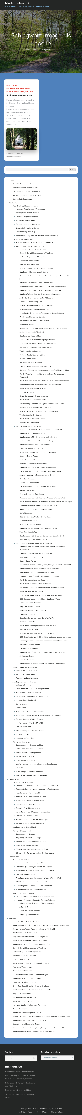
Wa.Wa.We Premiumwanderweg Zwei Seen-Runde (40, 471)
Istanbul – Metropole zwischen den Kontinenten (35, 896)
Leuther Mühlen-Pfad (28, 521)
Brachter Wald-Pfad (27, 490)
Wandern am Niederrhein (23, 239)
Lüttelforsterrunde (26, 392)
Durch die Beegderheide (26, 874)
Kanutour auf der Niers (25, 738)
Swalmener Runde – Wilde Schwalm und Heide (35, 870)
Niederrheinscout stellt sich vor (25, 188)
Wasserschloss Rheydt (28, 648)
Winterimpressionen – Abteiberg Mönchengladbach (37, 764)
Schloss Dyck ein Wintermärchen (29, 719)
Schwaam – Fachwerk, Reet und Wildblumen (37, 343)
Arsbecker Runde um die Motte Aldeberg (36, 298)
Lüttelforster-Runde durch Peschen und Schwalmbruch (41, 313)
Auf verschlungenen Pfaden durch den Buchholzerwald (41, 587)
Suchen (72, 170)
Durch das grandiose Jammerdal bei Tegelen (34, 866)
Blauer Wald (21, 708)
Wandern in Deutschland (23, 782)
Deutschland (12, 85)
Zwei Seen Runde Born (28, 532)
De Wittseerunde (26, 513)
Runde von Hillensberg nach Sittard (33, 272)
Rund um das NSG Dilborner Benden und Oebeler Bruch (41, 536)
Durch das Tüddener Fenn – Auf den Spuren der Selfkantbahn (44, 381)
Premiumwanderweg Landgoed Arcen (31, 889)
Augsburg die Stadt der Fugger (28, 838)
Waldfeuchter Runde (27, 359)
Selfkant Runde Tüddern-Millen (32, 355)
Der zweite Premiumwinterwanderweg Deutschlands (37, 789)
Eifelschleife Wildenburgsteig (28, 808)
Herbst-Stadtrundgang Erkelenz (29, 752)
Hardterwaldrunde (27, 622)
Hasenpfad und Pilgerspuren (31, 557)
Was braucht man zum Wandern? (26, 191)
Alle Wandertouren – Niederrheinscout (28, 195)
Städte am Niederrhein (22, 742)
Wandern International (22, 860)
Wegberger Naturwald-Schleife (32, 317)
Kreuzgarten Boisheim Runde (28, 213)
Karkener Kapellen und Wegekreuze (30, 209)
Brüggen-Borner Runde (28, 456)
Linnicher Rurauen (26, 660)
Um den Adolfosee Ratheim (30, 362)
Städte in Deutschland (22, 831)
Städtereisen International (23, 893)
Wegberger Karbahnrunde (30, 351)
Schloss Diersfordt (23, 727)
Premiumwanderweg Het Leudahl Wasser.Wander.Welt (38, 878)
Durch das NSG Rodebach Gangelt (33, 388)
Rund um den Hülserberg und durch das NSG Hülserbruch (42, 652)
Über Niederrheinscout (22, 184)
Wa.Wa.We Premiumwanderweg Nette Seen (37, 486)
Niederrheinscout (17, 3)
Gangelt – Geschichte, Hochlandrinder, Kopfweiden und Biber (44, 370)
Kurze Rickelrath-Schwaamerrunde (33, 396)
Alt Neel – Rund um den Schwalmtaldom (35, 509)
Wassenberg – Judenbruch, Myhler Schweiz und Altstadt (42, 403)
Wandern (29, 92)
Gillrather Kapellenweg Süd (27, 216)
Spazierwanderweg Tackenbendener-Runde (37, 475)
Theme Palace (57, 1112)
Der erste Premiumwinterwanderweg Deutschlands (37, 785)
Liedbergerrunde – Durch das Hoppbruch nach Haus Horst (43, 641)
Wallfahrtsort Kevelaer (25, 756)
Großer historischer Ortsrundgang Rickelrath (37, 340)
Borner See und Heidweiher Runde (33, 464)
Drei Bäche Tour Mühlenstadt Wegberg (35, 407)
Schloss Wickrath (26, 656)
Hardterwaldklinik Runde (29, 644)
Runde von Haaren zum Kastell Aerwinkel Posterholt (40, 290)
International (14, 857)
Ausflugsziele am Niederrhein (24, 682)
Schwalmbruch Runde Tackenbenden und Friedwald (40, 429)
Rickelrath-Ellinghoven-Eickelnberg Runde (36, 305)
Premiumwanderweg (15, 92)
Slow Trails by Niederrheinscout (25, 206)
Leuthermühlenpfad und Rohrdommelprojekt (37, 441)
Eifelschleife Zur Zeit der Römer (28, 804)
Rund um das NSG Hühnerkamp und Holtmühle (38, 437)
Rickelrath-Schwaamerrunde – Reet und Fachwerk (39, 411)
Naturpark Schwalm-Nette (18, 89)
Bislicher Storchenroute (28, 629)
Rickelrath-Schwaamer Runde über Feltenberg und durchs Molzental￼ (41, 1016)
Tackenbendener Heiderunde (31, 460)
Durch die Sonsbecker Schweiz (31, 591)
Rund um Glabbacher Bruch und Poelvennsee (37, 467)
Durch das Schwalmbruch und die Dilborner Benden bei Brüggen (45, 502)
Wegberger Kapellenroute (26, 670)
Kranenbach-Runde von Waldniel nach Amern (38, 505)
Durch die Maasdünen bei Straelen (33, 580)
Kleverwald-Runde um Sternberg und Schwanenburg (41, 595)
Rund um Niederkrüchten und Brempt (34, 445)
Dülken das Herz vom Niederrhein (29, 749)
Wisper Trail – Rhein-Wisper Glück (30, 823)
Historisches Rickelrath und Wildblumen (35, 347)
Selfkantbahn (21, 704)
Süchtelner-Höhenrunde (19, 95)
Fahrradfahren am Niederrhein (25, 667)
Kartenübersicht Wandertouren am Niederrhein (35, 242)
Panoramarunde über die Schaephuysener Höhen (39, 576)
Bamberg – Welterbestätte (27, 845)
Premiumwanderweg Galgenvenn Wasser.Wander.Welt (42, 498)
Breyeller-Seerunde (27, 479)
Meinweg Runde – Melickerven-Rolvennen (36, 268)
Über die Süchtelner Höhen (30, 524)
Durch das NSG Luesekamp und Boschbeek (33, 863)
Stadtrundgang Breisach (26, 834)
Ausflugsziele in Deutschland (24, 827)
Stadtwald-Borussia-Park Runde (32, 610)
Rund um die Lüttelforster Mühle (32, 433)
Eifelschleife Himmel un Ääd (27, 816)
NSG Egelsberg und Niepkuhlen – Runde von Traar (39, 599)
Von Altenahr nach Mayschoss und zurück (33, 812)
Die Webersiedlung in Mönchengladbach (32, 689)
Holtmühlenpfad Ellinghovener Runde (34, 309)
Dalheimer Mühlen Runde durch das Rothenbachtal (40, 384)
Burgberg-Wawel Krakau (29, 914)
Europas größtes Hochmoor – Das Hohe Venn (34, 886)
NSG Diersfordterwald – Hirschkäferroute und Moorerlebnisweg (45, 637)
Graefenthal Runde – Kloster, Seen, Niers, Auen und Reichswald (45, 565)
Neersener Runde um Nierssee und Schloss (36, 572)
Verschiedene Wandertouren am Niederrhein (34, 543)
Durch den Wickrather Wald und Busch (35, 584)
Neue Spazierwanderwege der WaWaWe (36, 618)
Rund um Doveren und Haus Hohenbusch (36, 283)
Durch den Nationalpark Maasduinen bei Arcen (38, 625)
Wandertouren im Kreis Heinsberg (30, 246)
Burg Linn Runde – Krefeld (29, 606)
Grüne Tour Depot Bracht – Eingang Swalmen (37, 452)
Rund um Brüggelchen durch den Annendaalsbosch (40, 294)
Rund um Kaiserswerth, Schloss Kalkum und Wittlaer (40, 568)
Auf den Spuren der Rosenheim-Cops (31, 797)
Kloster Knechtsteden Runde (30, 603)
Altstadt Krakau (25, 907)
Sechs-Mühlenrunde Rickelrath (31, 332)
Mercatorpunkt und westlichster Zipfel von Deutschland (38, 715)
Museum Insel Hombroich (26, 700)
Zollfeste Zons (21, 768)
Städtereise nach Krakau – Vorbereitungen (36, 903)
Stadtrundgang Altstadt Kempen (29, 771)
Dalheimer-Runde (26, 324)
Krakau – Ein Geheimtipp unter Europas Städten (35, 900)
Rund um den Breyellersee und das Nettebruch (38, 528)
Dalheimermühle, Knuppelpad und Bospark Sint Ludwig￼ (42, 286)
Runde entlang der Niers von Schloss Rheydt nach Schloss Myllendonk (41, 925)
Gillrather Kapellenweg (25, 232)
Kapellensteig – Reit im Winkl (28, 793)
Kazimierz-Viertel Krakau (29, 911)
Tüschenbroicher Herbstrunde (31, 415)
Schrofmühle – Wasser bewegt (28, 692)
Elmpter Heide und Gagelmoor (28, 224)
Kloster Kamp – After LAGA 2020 (29, 723)
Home (11, 181)
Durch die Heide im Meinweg (27, 228)
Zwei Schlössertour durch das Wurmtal (35, 366)
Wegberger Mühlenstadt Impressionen (31, 775)
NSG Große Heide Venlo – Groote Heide (35, 517)
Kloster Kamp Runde (27, 561)
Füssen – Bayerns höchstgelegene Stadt (32, 849)
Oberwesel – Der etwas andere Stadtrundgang (35, 853)
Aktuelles (13, 918)
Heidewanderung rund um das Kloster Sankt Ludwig (37, 235)
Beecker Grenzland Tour (29, 264)
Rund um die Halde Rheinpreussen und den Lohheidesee (42, 663)
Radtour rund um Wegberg (27, 678)
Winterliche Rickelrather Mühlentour (34, 249)
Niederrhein (14, 203)
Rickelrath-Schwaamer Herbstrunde (34, 321)
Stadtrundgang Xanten (25, 760)
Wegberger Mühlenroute (26, 674)
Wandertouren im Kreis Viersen (28, 426)
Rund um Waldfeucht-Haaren (31, 336)
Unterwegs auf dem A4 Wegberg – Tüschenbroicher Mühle (43, 328)
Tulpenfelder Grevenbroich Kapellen (30, 711)
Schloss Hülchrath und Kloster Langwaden (36, 633)
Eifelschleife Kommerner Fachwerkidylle (32, 819)
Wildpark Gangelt (23, 685)
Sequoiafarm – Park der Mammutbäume (32, 696)
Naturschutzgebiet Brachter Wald (33, 540)
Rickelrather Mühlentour (29, 422)
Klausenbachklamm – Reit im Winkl (30, 800)
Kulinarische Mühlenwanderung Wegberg (36, 253)
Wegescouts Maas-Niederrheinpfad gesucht (37, 553)
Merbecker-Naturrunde (25, 220)
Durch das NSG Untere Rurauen (32, 419)
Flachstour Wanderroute (29, 260)
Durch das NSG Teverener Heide (32, 400)
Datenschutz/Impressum (22, 199)
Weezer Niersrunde (27, 614)
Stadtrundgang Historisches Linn (29, 745)
